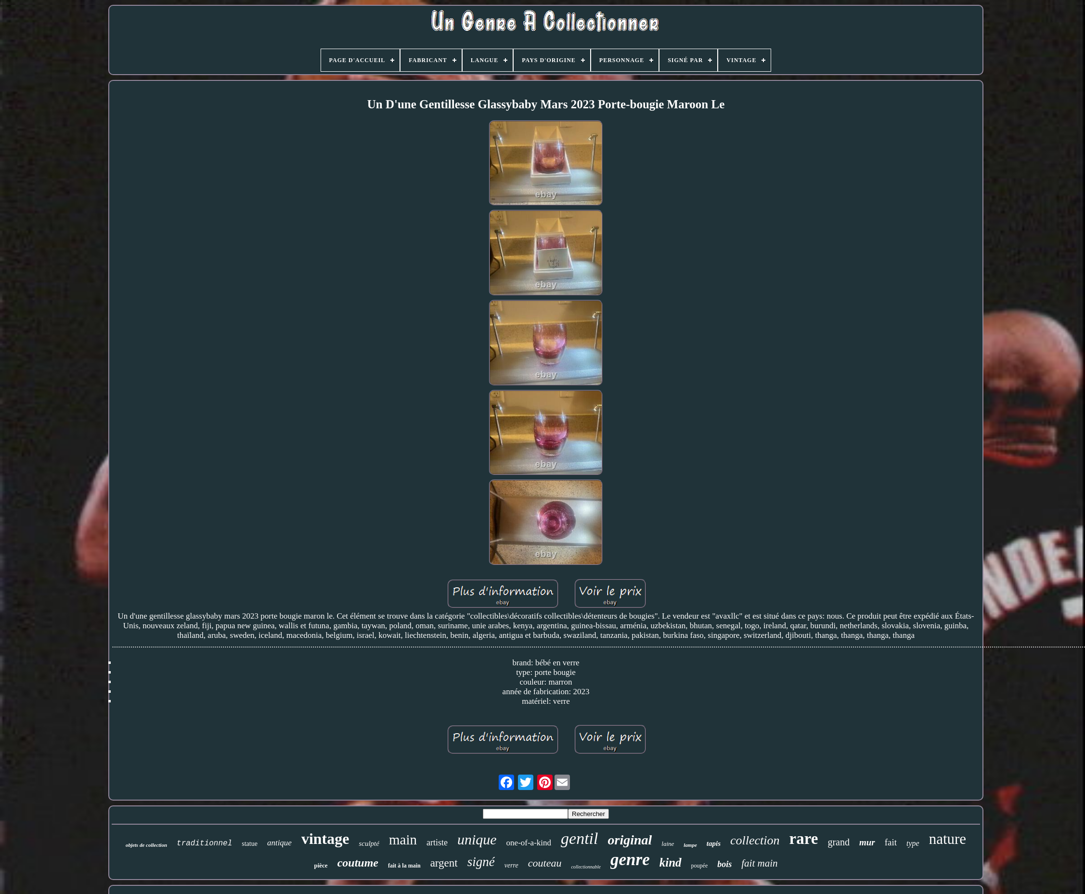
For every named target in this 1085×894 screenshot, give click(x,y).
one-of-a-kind (528, 842)
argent (444, 863)
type (912, 843)
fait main (759, 863)
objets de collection (146, 845)
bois (724, 864)
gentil (579, 838)
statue (250, 843)
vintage (325, 838)
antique (279, 842)
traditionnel (204, 843)
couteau (545, 863)
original (630, 839)
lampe (690, 845)
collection (755, 840)
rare (803, 838)
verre (511, 865)
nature (947, 838)
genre (630, 859)
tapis (714, 843)
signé (481, 862)
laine (667, 843)
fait (891, 842)
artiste (437, 842)
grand (838, 842)
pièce (320, 865)
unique (477, 839)
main (403, 839)
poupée (699, 865)
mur (867, 842)
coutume (357, 862)
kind (670, 862)
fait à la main (404, 865)
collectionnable (586, 866)
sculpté (369, 843)
